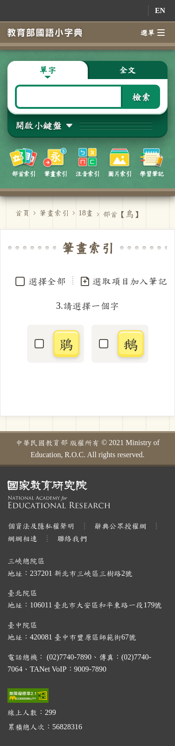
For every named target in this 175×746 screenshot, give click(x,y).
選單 (152, 32)
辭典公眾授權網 (120, 526)
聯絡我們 (72, 538)
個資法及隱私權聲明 (41, 526)
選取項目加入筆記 (123, 281)
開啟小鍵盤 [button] (38, 125)
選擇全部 (47, 281)
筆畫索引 (54, 213)
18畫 (85, 213)
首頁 (22, 213)
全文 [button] (127, 69)
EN (160, 10)
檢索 (141, 97)
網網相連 (22, 538)
